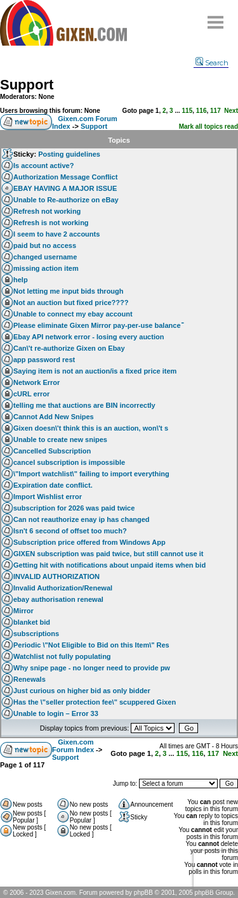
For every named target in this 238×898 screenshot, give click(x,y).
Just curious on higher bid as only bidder (81, 690)
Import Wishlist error (47, 496)
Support (26, 85)
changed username (45, 257)
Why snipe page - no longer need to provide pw (91, 668)
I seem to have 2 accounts (56, 234)
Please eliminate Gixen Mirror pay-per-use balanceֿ (97, 325)
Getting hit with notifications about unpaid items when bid (109, 565)
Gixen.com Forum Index (73, 745)
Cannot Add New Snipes (53, 416)
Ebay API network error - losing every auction (88, 337)
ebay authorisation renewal (58, 599)
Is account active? (43, 165)
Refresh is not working (51, 222)
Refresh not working (47, 211)
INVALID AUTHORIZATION (56, 576)
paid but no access (44, 245)
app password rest (44, 359)
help (20, 279)
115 (187, 110)
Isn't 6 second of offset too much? (70, 531)
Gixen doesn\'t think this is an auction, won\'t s (90, 428)
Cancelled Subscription (52, 451)
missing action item (46, 268)
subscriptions (36, 633)
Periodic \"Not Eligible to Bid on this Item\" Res (91, 645)
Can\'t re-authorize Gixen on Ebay (69, 348)
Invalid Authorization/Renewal (62, 588)
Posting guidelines (69, 154)
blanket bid (31, 622)
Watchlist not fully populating (62, 656)
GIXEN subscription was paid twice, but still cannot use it (108, 553)
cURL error (31, 394)
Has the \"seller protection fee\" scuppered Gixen (94, 702)
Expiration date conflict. (53, 485)
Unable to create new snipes (60, 439)
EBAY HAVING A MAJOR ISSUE (65, 188)
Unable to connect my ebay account (73, 314)
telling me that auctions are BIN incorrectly (84, 405)
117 (215, 110)
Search (211, 62)
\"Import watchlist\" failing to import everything (91, 474)
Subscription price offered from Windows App (89, 542)
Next (231, 110)
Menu (216, 17)
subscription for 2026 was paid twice (74, 508)
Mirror (23, 611)
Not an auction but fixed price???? (71, 302)
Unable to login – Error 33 (55, 713)
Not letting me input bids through (68, 291)
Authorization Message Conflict (65, 177)
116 (201, 110)
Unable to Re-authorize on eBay (66, 200)
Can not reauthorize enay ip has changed (81, 519)
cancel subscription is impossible (69, 462)
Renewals (29, 679)
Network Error (36, 382)
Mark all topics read (208, 126)
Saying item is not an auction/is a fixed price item (94, 371)
